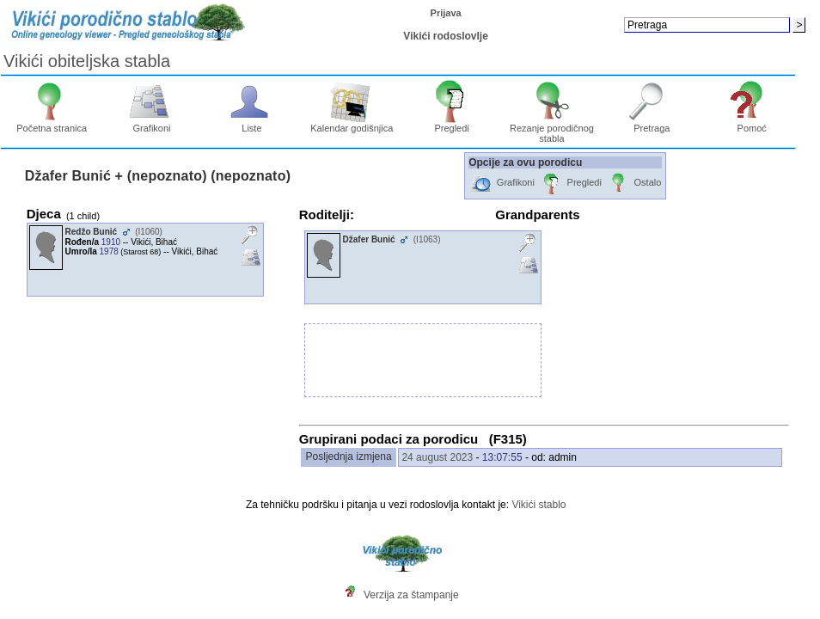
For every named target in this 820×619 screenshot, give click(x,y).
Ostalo (634, 183)
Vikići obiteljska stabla (86, 61)
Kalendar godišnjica (351, 123)
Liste (252, 123)
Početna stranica (51, 123)
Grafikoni (151, 123)
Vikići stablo (538, 505)
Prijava (446, 13)
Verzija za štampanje (411, 595)
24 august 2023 (437, 457)
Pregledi (451, 123)
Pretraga (651, 123)
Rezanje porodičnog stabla (552, 129)
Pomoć (751, 123)
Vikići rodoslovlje (445, 36)
